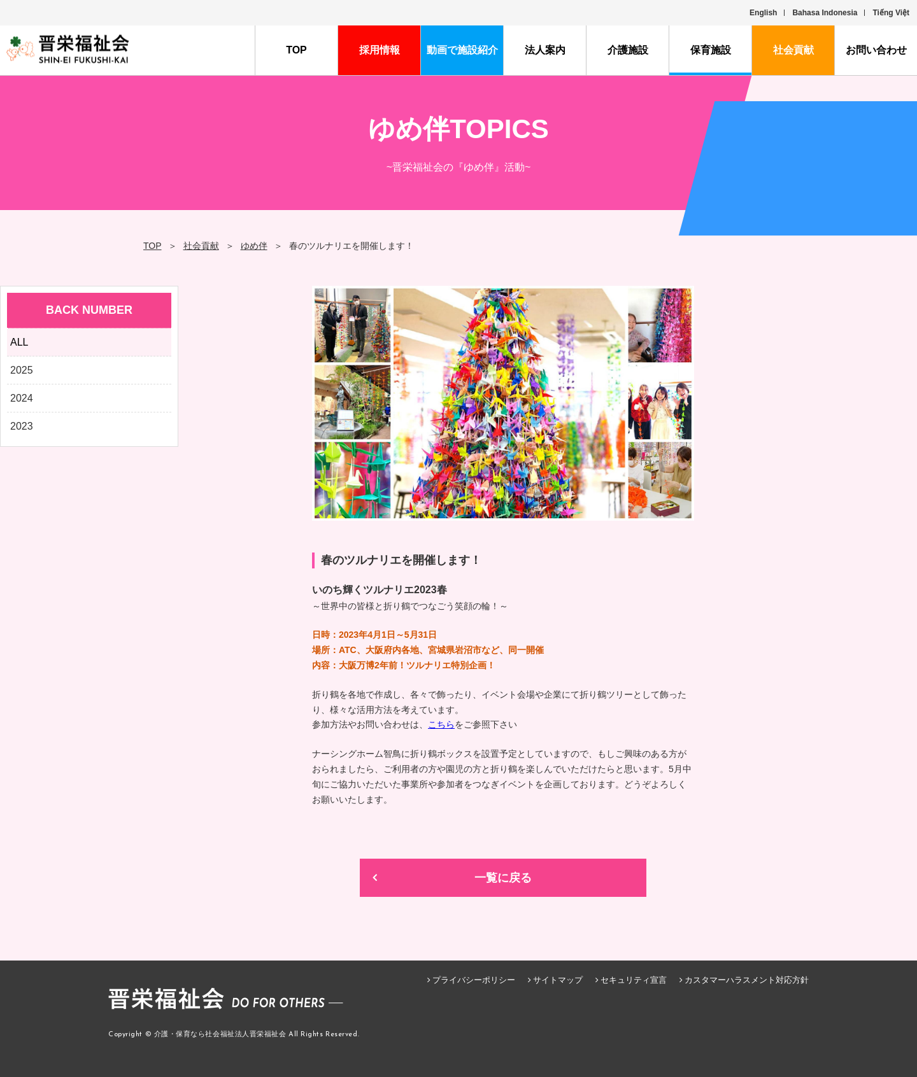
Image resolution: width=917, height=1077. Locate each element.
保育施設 (710, 50)
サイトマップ (558, 980)
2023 (21, 426)
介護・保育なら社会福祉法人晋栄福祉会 (220, 1034)
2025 (21, 370)
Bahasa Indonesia (824, 12)
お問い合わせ (876, 50)
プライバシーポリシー (473, 980)
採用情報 (379, 50)
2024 (21, 398)
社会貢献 (793, 50)
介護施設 (628, 50)
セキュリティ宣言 (634, 980)
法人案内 (545, 50)
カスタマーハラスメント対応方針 (747, 980)
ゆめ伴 (254, 246)
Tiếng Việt (890, 12)
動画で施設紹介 (462, 50)
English (763, 12)
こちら (441, 724)
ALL (19, 342)
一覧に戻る (503, 877)
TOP (296, 50)
